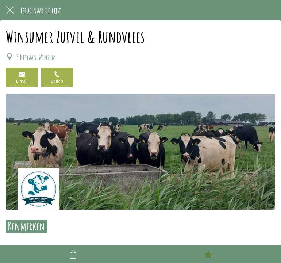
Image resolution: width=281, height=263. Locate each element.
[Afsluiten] (10, 10)
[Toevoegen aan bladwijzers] (208, 254)
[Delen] (73, 254)
